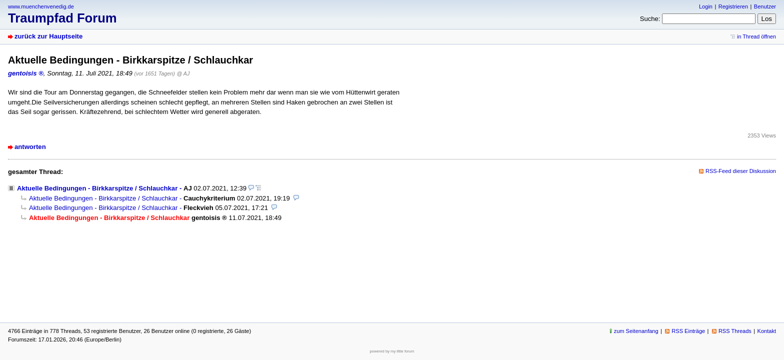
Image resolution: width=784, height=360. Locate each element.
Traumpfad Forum (62, 18)
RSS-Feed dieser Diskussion (741, 171)
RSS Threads (735, 331)
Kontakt (767, 331)
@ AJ (183, 73)
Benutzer (765, 7)
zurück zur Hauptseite (48, 36)
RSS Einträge (688, 331)
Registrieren (733, 7)
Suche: (650, 18)
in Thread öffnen (756, 37)
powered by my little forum (392, 351)
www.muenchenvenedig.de (41, 7)
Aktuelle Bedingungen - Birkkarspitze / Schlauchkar (97, 188)
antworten (30, 146)
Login (705, 7)
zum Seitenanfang (636, 331)
